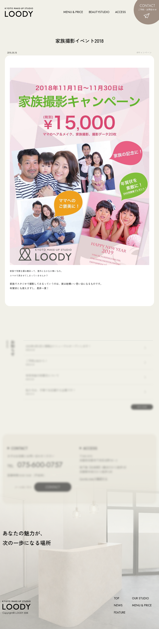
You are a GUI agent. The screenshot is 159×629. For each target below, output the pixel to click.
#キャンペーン (144, 52)
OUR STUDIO (140, 598)
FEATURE (119, 612)
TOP (116, 598)
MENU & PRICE (73, 12)
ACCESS (120, 12)
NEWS (118, 605)
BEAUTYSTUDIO (99, 12)
